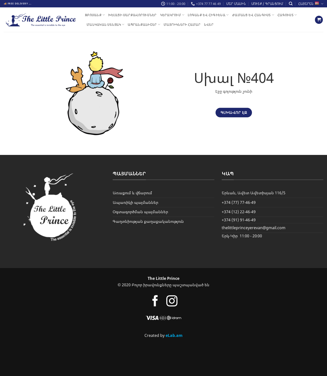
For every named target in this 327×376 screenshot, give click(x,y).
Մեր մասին (236, 3)
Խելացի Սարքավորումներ (132, 15)
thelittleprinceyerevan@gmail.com (253, 227)
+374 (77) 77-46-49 (239, 202)
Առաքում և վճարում (132, 193)
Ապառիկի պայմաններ (135, 202)
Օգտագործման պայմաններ (140, 211)
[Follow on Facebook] (155, 302)
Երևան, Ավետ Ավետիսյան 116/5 (253, 193)
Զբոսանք (95, 15)
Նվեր (209, 24)
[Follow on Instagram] (171, 302)
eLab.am (174, 335)
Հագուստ (287, 15)
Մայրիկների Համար (182, 24)
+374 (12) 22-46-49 (239, 211)
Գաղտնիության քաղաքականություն (148, 221)
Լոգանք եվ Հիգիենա (208, 15)
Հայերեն (310, 3)
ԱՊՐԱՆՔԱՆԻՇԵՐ (144, 24)
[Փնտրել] (291, 3)
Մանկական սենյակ (105, 24)
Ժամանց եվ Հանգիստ (253, 15)
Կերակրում (172, 15)
